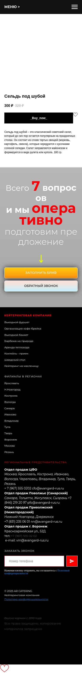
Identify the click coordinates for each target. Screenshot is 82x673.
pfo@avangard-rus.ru (43, 503)
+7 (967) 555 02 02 (24, 536)
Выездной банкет (16, 334)
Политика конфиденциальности (26, 599)
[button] (41, 272)
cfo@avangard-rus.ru (48, 488)
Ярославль (11, 383)
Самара (9, 408)
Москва (9, 445)
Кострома (10, 395)
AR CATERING (23, 591)
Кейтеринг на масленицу (21, 366)
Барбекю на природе (18, 341)
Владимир (11, 420)
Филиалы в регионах (23, 376)
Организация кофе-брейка (22, 328)
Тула (7, 426)
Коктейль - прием (16, 353)
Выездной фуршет (16, 322)
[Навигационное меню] (75, 7)
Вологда (10, 402)
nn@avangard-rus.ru (46, 522)
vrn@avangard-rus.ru (32, 540)
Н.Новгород (12, 389)
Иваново (10, 414)
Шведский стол (14, 359)
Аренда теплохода (16, 347)
